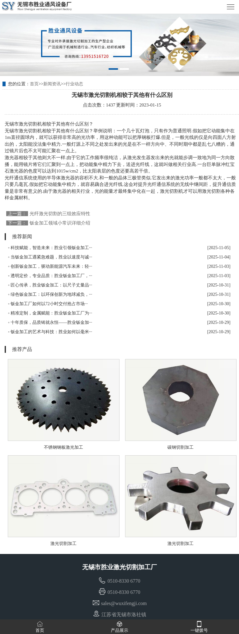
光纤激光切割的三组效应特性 (60, 213)
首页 (34, 84)
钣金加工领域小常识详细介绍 (60, 222)
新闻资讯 (52, 84)
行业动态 (74, 84)
